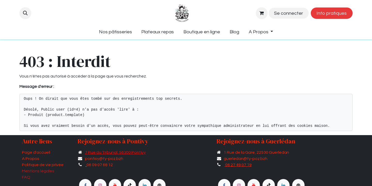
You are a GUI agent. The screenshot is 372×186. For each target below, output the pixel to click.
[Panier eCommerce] (262, 13)
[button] (25, 13)
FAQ (26, 177)
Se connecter (288, 13)
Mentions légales (38, 171)
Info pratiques (331, 13)
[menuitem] (115, 31)
